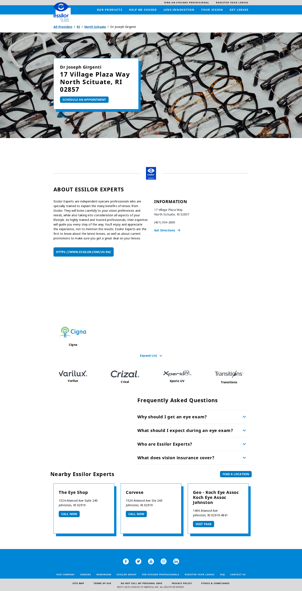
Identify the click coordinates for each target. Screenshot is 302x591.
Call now (69, 514)
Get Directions (164, 230)
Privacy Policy (182, 583)
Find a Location (236, 474)
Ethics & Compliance (215, 583)
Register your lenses (200, 574)
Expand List (148, 355)
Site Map (78, 583)
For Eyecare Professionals (160, 574)
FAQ (222, 574)
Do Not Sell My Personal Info (141, 583)
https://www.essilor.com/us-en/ (83, 252)
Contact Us (238, 574)
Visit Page (203, 524)
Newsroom (103, 574)
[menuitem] (186, 2)
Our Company (65, 574)
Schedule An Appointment (84, 100)
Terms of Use (102, 583)
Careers (85, 574)
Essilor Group (127, 574)
